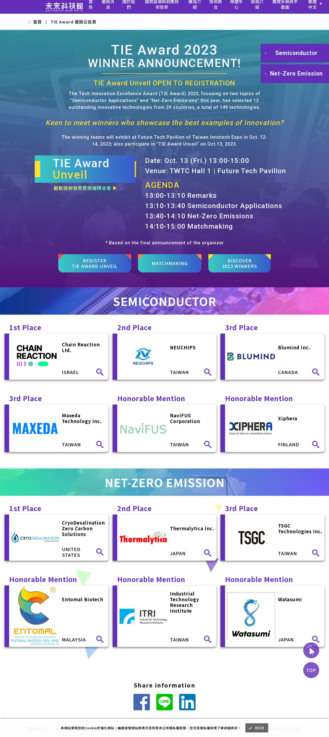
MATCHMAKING (170, 263)
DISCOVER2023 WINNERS (239, 263)
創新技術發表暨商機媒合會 (85, 188)
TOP (311, 670)
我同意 (259, 728)
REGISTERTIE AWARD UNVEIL (94, 263)
